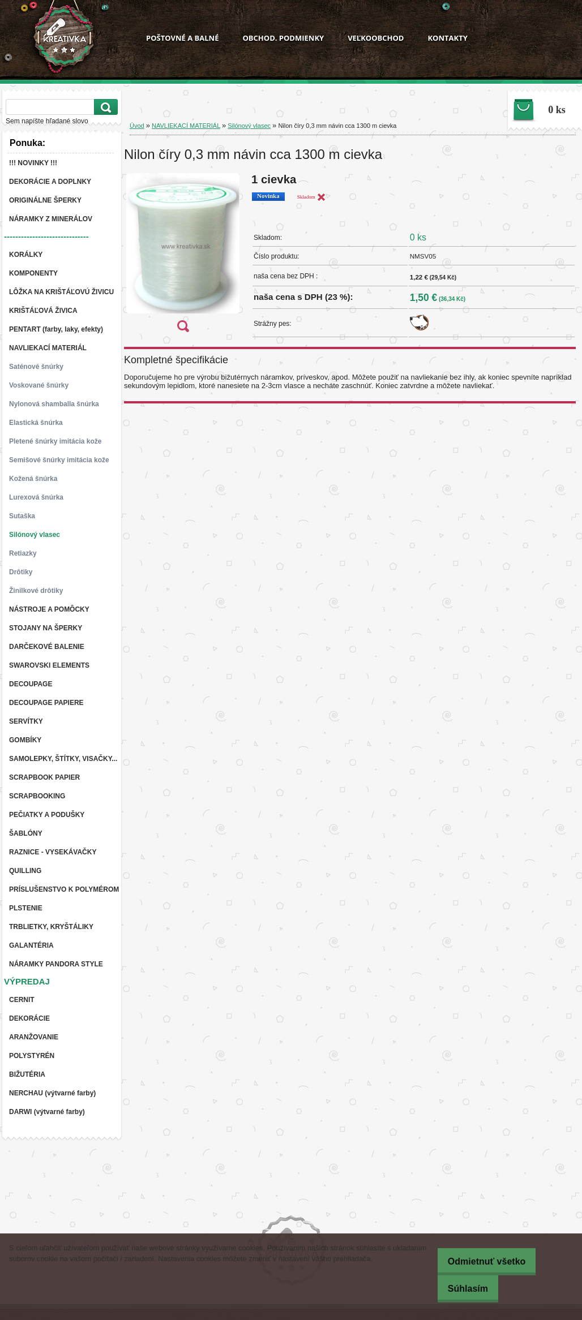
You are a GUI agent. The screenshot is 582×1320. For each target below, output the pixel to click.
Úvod (137, 125)
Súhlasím (460, 1288)
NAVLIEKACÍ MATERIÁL (186, 125)
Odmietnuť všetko (479, 1261)
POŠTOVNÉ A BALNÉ (182, 38)
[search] (104, 107)
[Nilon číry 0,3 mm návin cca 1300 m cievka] (183, 256)
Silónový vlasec (249, 125)
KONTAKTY (447, 38)
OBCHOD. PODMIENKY (283, 38)
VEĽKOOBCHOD (376, 38)
